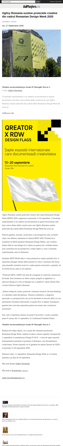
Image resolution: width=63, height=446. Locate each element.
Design (13, 21)
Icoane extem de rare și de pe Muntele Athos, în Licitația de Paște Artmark (22, 434)
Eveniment (6, 21)
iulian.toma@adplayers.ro (13, 378)
